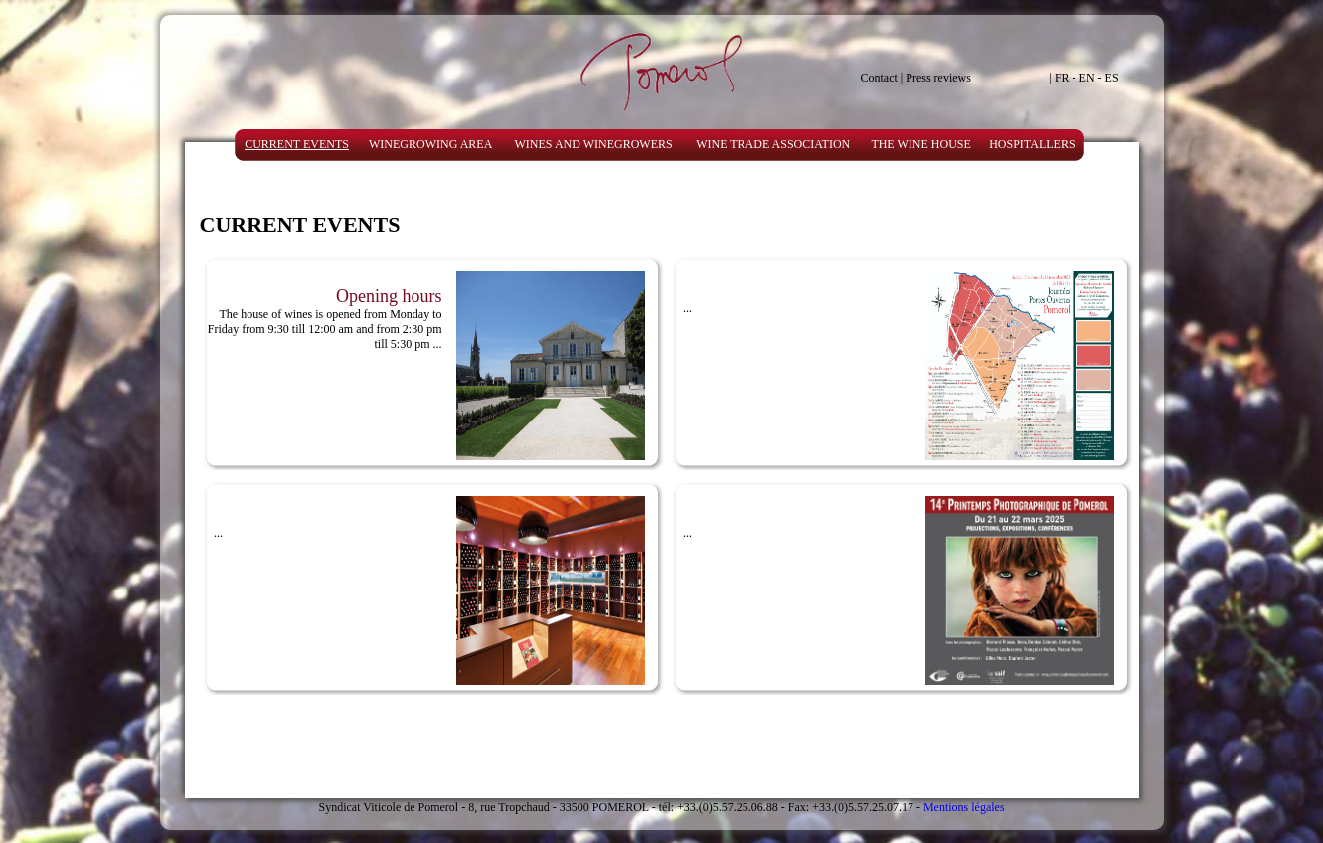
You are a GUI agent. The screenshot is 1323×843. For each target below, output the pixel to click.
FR (1062, 77)
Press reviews (938, 77)
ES (1112, 77)
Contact (879, 77)
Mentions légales (964, 807)
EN (1087, 77)
